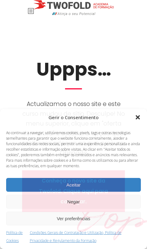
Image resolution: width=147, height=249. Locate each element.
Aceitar (73, 184)
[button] (138, 117)
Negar (73, 201)
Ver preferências (73, 218)
